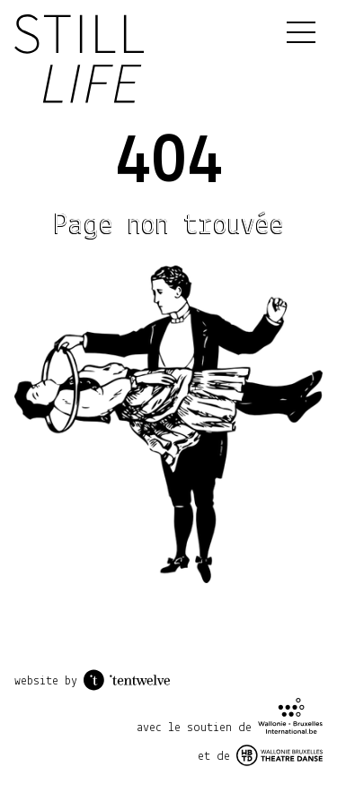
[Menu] (301, 32)
